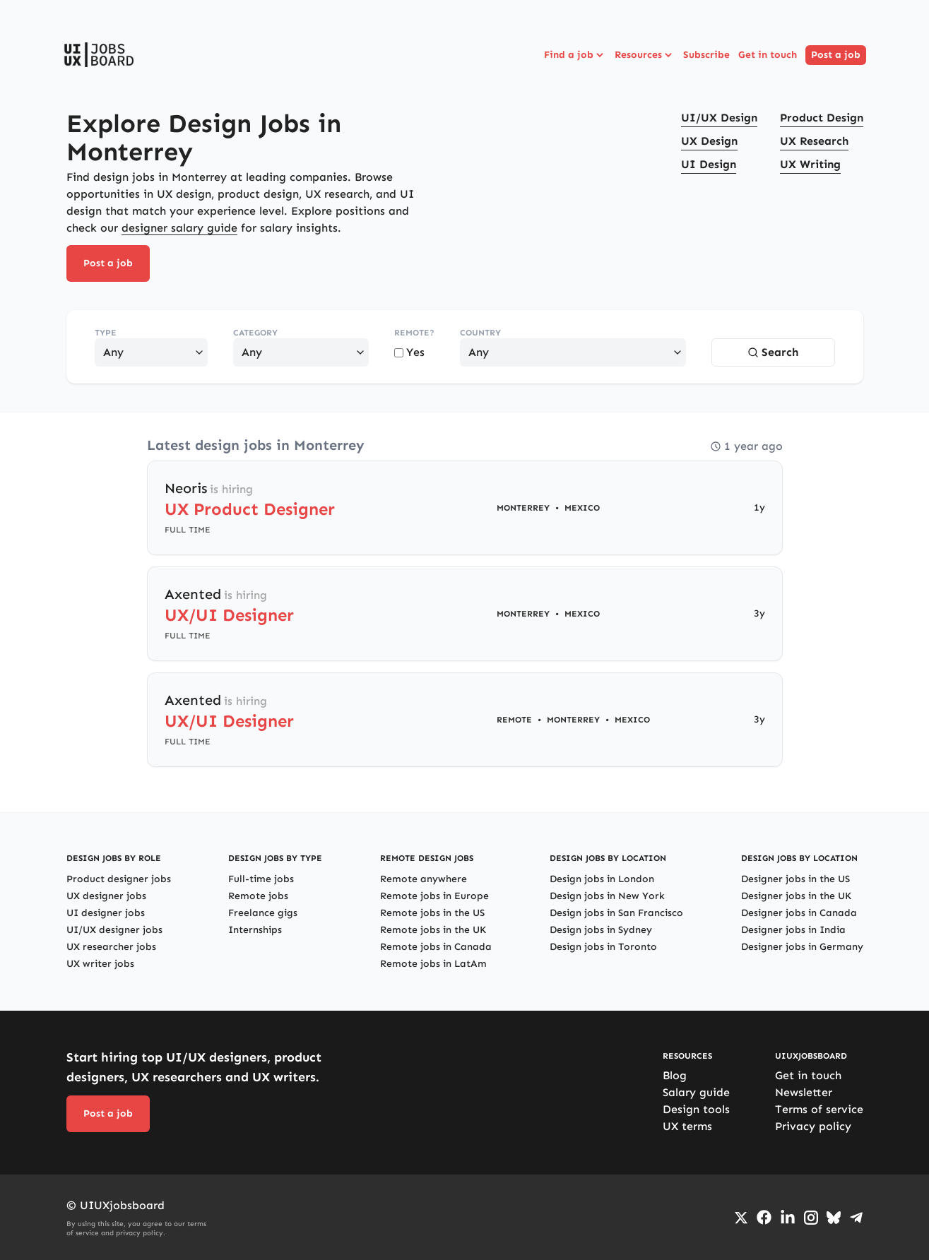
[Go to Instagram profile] (811, 1218)
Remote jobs (258, 896)
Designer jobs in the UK (796, 896)
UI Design (708, 164)
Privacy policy (813, 1126)
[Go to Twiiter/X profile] (741, 1218)
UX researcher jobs (111, 947)
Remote (514, 720)
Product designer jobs (118, 879)
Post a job (835, 55)
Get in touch (767, 55)
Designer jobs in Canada (799, 913)
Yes (409, 352)
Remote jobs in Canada (436, 947)
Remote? (414, 333)
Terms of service (819, 1109)
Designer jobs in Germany (802, 947)
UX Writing (810, 164)
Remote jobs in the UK (433, 930)
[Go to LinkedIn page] (787, 1217)
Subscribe (706, 55)
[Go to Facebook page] (764, 1217)
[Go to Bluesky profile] (834, 1218)
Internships (255, 930)
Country (480, 333)
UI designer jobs (105, 913)
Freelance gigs (262, 913)
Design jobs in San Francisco (616, 913)
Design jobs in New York (607, 896)
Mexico (582, 508)
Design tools (696, 1109)
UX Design (709, 141)
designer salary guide (179, 227)
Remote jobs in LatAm (433, 964)
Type (106, 333)
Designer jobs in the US (795, 879)
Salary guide (696, 1092)
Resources (645, 55)
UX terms (687, 1126)
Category (255, 333)
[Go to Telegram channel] (856, 1218)
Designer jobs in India (793, 930)
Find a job (575, 55)
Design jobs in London (602, 879)
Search (772, 352)
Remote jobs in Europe (434, 896)
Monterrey (523, 508)
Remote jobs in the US (432, 913)
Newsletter (803, 1092)
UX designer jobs (106, 896)
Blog (675, 1075)
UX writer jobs (100, 964)
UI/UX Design (719, 117)
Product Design (821, 117)
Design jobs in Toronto (603, 947)
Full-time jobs (261, 879)
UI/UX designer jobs (114, 930)
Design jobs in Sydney (601, 930)
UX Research (814, 141)
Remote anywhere (423, 879)
